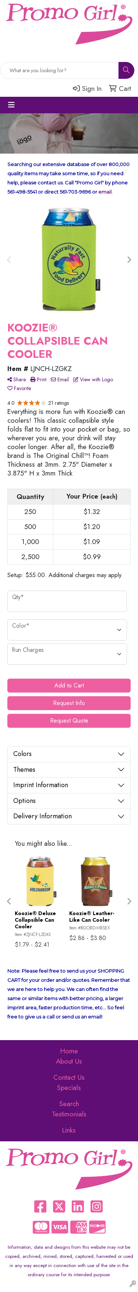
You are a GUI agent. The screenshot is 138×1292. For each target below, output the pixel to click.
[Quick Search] (59, 70)
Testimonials (69, 1114)
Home (69, 1051)
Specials (69, 1088)
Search (69, 1104)
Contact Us (69, 1077)
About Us (69, 1061)
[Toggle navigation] (11, 105)
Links (69, 1130)
